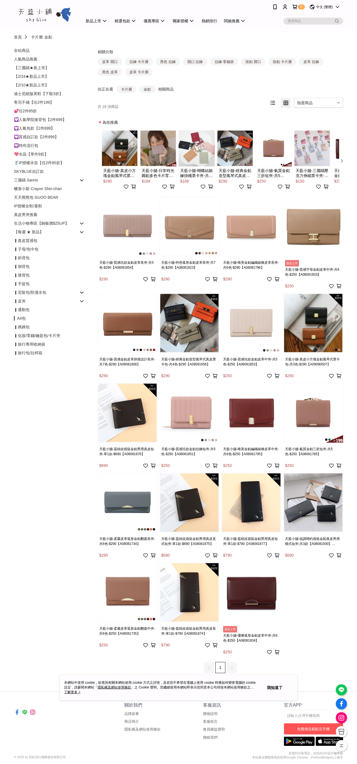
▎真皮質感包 (25, 240)
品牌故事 (131, 714)
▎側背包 (22, 266)
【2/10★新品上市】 (31, 85)
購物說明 (210, 714)
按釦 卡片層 (282, 62)
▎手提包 (22, 284)
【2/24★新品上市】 (31, 76)
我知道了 (275, 687)
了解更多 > (72, 692)
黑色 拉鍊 (168, 62)
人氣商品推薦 (25, 59)
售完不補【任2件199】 (34, 102)
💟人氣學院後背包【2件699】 (40, 119)
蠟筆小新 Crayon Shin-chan (38, 188)
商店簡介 (131, 721)
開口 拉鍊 (195, 62)
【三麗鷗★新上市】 (31, 68)
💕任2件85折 (25, 111)
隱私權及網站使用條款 (142, 729)
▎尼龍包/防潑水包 (30, 292)
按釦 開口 (253, 62)
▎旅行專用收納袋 (29, 344)
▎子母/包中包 (26, 249)
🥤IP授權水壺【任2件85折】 (39, 163)
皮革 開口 (110, 62)
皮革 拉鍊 (311, 62)
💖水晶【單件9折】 (31, 154)
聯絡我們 (210, 737)
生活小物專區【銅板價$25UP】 (41, 223)
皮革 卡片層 (139, 72)
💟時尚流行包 (26, 145)
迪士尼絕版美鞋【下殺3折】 (38, 93)
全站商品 (22, 50)
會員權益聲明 (214, 729)
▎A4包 (20, 318)
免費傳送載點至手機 (313, 729)
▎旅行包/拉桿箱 (28, 353)
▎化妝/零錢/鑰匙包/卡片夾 (37, 335)
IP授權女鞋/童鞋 (28, 206)
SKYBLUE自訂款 (29, 171)
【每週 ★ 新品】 (29, 232)
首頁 (18, 37)
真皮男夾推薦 (25, 214)
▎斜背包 (22, 258)
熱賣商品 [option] (305, 103)
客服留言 (210, 721)
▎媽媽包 (22, 327)
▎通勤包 (22, 309)
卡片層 (37, 37)
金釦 (48, 37)
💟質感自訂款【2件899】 (36, 137)
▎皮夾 (20, 301)
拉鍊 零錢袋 (224, 62)
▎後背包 (22, 275)
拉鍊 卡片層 (139, 62)
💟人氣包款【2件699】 (34, 128)
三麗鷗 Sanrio (26, 180)
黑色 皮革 (110, 72)
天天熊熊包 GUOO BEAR (36, 197)
